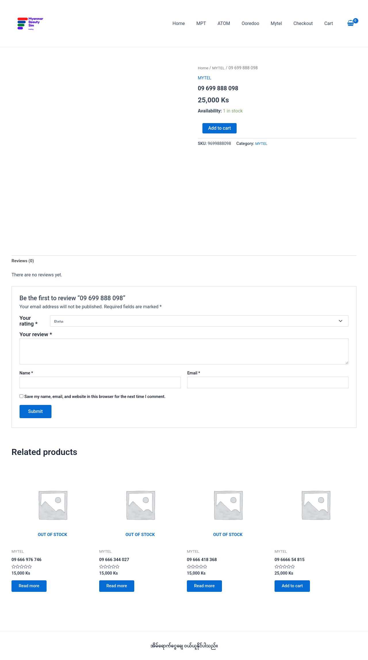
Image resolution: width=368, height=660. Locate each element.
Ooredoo (258, 23)
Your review (36, 335)
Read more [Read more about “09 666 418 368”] (206, 588)
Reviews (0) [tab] (24, 261)
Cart (329, 23)
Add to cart (219, 128)
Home (193, 23)
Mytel (282, 23)
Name (26, 374)
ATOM (234, 23)
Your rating (29, 322)
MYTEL (220, 67)
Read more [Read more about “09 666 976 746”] (31, 588)
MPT (214, 23)
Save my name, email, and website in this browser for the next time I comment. (95, 397)
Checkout (306, 23)
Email (193, 374)
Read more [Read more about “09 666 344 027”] (119, 588)
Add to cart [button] (294, 588)
